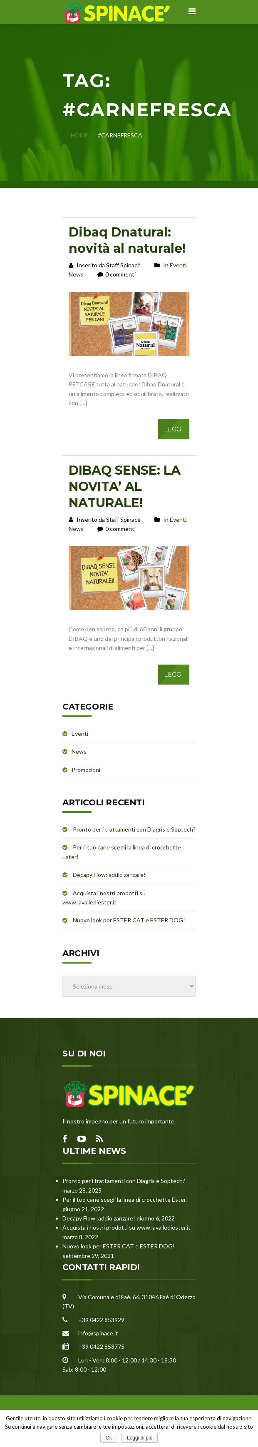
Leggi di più (139, 1438)
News (76, 274)
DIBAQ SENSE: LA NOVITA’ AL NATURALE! (125, 487)
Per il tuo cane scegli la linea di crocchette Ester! (125, 1199)
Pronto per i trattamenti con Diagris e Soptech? (134, 829)
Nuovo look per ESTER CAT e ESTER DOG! (129, 920)
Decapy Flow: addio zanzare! (109, 874)
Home (79, 135)
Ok (109, 1438)
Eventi (178, 265)
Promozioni (86, 769)
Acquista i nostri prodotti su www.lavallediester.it (126, 1227)
